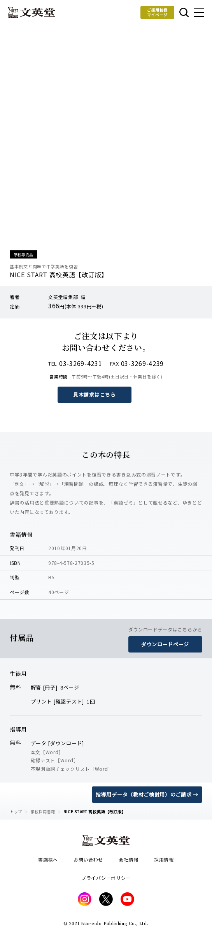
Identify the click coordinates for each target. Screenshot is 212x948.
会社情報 (128, 859)
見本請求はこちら (94, 394)
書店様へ (48, 859)
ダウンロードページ (165, 644)
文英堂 (31, 12)
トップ (16, 811)
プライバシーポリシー (106, 877)
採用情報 (164, 859)
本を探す (184, 12)
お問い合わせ (88, 859)
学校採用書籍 (42, 811)
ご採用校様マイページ (157, 12)
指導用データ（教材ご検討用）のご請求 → (147, 794)
